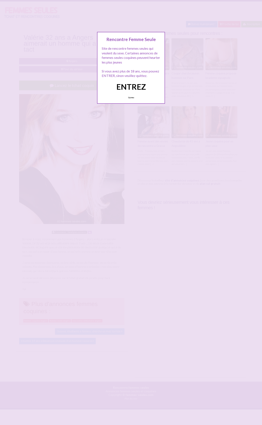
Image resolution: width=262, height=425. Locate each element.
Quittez (131, 97)
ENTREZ (131, 86)
